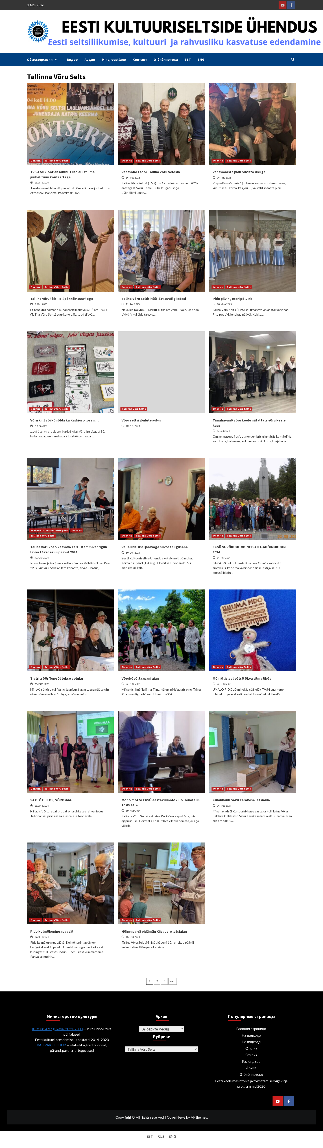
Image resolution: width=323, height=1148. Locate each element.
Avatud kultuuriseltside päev (49, 530)
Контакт (140, 59)
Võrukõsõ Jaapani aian (140, 678)
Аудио (90, 59)
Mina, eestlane (114, 59)
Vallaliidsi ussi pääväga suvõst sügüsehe (155, 547)
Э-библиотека (166, 59)
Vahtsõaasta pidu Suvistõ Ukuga (239, 172)
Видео (72, 59)
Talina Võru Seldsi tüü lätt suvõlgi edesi (154, 298)
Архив (251, 1068)
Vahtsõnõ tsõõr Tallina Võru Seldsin (151, 172)
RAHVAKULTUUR (51, 1045)
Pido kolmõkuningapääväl (51, 931)
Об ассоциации (43, 59)
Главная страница (251, 1029)
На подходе (251, 1035)
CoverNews (176, 1117)
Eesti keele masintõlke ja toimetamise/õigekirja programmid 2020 (251, 1083)
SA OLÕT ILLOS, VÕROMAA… (52, 800)
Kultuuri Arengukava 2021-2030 (57, 1029)
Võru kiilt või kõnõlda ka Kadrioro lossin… (64, 420)
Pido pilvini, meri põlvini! (232, 298)
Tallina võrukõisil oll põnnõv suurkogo (61, 298)
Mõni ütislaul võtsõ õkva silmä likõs (242, 678)
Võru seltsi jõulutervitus (141, 420)
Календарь (251, 1061)
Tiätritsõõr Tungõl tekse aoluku (56, 678)
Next (173, 981)
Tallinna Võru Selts (56, 160)
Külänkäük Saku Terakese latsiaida (241, 800)
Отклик (36, 160)
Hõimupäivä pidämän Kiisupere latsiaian (154, 931)
